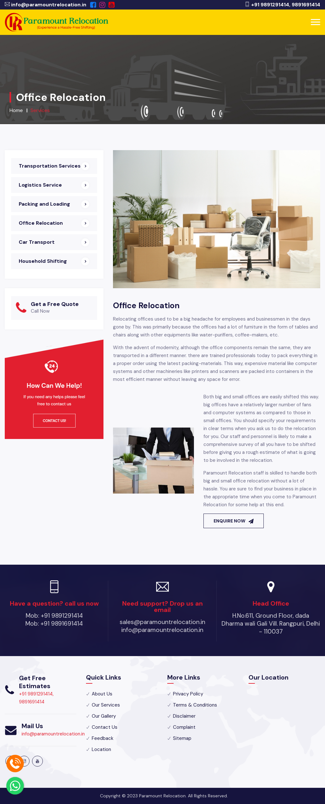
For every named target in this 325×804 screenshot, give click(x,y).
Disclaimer (184, 716)
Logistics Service (40, 185)
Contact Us (104, 727)
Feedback (102, 738)
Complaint (184, 727)
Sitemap (182, 738)
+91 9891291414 (270, 4)
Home (16, 110)
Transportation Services (50, 166)
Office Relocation (41, 223)
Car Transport (37, 242)
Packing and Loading (44, 204)
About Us (102, 694)
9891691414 (306, 4)
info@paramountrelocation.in (48, 4)
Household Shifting (43, 261)
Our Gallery (104, 716)
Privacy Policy (188, 694)
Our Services (106, 705)
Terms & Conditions (195, 705)
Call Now (40, 311)
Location (101, 749)
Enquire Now (234, 521)
